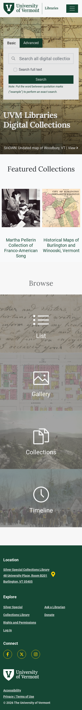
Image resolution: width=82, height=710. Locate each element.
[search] (41, 79)
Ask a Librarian (54, 607)
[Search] (41, 58)
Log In (7, 630)
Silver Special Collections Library (16, 611)
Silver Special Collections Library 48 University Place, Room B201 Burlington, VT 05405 (26, 575)
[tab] (31, 43)
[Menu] (72, 8)
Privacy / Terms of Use (18, 696)
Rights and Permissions (19, 622)
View (73, 148)
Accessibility (12, 690)
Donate (49, 615)
